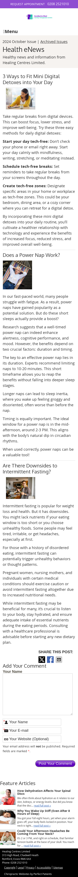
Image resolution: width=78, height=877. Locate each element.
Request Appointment (27, 4)
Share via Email (59, 659)
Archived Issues (54, 41)
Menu (10, 31)
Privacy (30, 867)
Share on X (42, 659)
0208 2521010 (58, 4)
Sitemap (58, 867)
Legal (21, 867)
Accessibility (44, 867)
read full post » (42, 805)
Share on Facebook (50, 659)
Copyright (9, 867)
